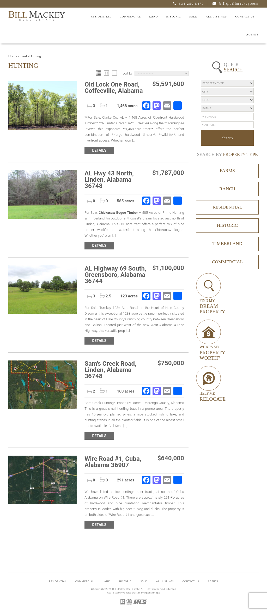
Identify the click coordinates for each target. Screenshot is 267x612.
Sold (193, 16)
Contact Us (245, 16)
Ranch (227, 188)
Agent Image (152, 592)
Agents (252, 34)
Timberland (227, 243)
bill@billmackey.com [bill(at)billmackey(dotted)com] (239, 3)
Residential (101, 16)
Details (99, 150)
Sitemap (171, 588)
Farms (227, 170)
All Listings (216, 16)
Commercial (130, 16)
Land (153, 16)
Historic (173, 16)
